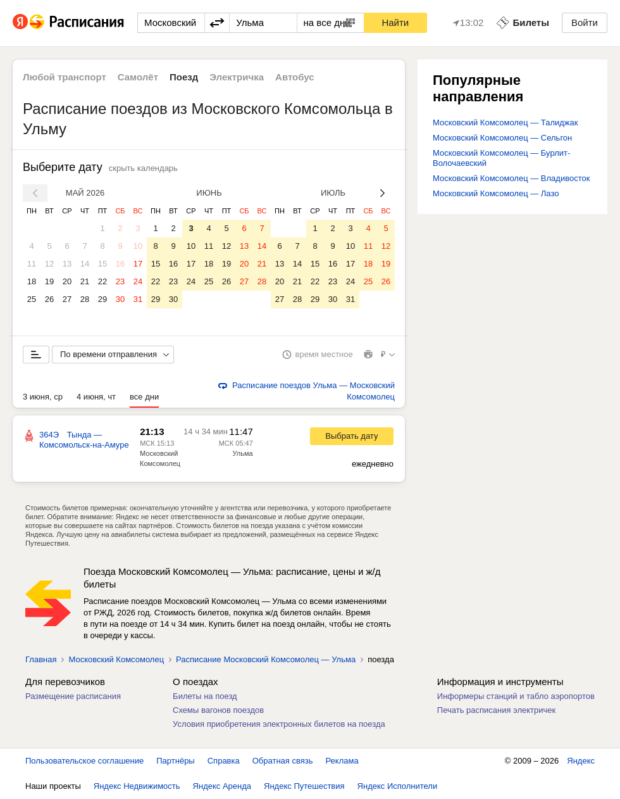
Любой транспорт (64, 77)
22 (102, 281)
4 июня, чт (96, 396)
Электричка (236, 77)
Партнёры (175, 760)
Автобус (294, 77)
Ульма (243, 453)
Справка (224, 760)
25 (31, 299)
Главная (40, 659)
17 (137, 263)
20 (67, 281)
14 (84, 263)
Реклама (342, 760)
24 (137, 281)
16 (120, 263)
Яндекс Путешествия (304, 786)
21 (84, 281)
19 (49, 281)
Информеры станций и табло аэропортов (516, 696)
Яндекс (581, 760)
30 (120, 299)
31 (137, 299)
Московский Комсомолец (116, 659)
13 (67, 263)
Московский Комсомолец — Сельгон (502, 137)
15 (102, 263)
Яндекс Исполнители (397, 786)
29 (102, 299)
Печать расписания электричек (496, 710)
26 (49, 299)
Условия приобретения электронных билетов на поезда (279, 724)
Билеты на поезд (205, 696)
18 (31, 281)
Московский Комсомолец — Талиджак (505, 122)
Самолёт (138, 77)
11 (31, 263)
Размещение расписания (73, 696)
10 (137, 246)
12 (49, 263)
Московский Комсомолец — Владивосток (511, 178)
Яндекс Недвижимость (137, 786)
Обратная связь (282, 760)
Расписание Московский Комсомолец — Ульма (266, 659)
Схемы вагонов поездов (218, 710)
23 (120, 281)
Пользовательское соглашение (84, 760)
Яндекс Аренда (222, 786)
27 (67, 299)
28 (84, 299)
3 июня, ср (43, 396)
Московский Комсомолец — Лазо (496, 193)
